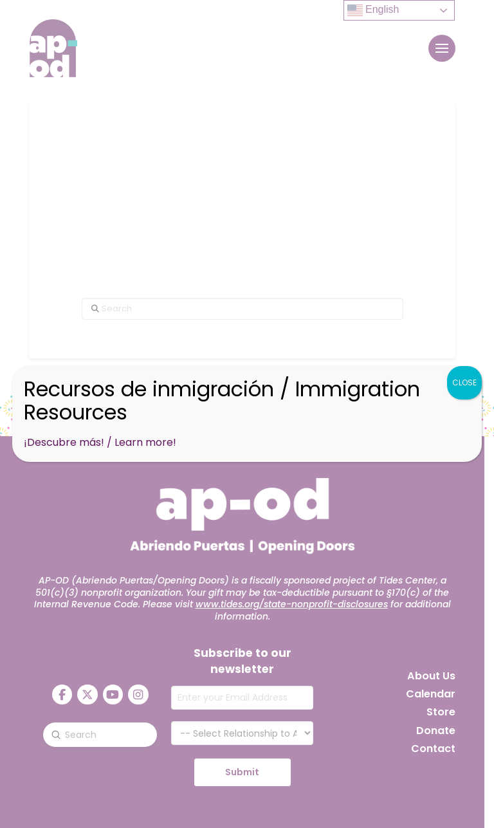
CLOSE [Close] (464, 382)
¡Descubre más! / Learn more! (100, 442)
